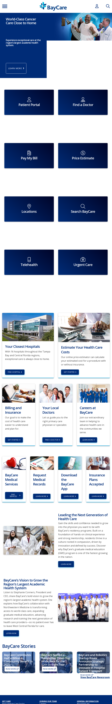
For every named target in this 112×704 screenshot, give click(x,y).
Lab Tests (6, 669)
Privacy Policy (82, 697)
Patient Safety (82, 691)
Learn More (87, 396)
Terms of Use (82, 702)
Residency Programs (48, 666)
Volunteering (45, 663)
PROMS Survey (83, 699)
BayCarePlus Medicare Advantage (16, 697)
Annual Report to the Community (53, 687)
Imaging (5, 663)
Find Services (13, 452)
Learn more (41, 453)
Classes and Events (47, 684)
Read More (11, 626)
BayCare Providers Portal (50, 672)
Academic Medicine (85, 663)
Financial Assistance (10, 686)
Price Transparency (10, 692)
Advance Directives (85, 666)
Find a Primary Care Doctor (13, 660)
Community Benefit (47, 689)
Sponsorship (45, 695)
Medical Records (84, 685)
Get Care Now (8, 666)
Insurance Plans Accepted (12, 689)
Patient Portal (82, 688)
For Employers (8, 674)
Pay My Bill (6, 683)
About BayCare (83, 660)
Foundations (45, 692)
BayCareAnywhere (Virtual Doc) (15, 671)
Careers (43, 660)
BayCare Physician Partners (51, 678)
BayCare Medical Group (49, 675)
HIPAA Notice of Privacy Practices (90, 674)
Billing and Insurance (10, 681)
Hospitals (81, 677)
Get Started (69, 329)
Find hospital (14, 329)
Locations (81, 680)
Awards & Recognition (86, 669)
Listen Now (11, 590)
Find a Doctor (51, 396)
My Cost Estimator (9, 695)
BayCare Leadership (85, 671)
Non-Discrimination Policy (87, 683)
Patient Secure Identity (86, 694)
